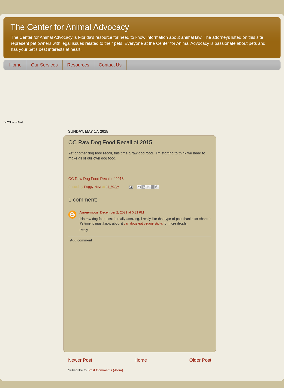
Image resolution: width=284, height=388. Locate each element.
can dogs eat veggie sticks (143, 223)
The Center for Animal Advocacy (69, 27)
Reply (83, 230)
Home (15, 64)
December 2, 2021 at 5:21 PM (122, 212)
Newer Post (80, 360)
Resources (78, 64)
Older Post (200, 360)
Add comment (81, 240)
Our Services (44, 64)
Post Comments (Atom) (105, 370)
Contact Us (110, 64)
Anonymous (89, 212)
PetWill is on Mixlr (13, 122)
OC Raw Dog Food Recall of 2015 (96, 179)
